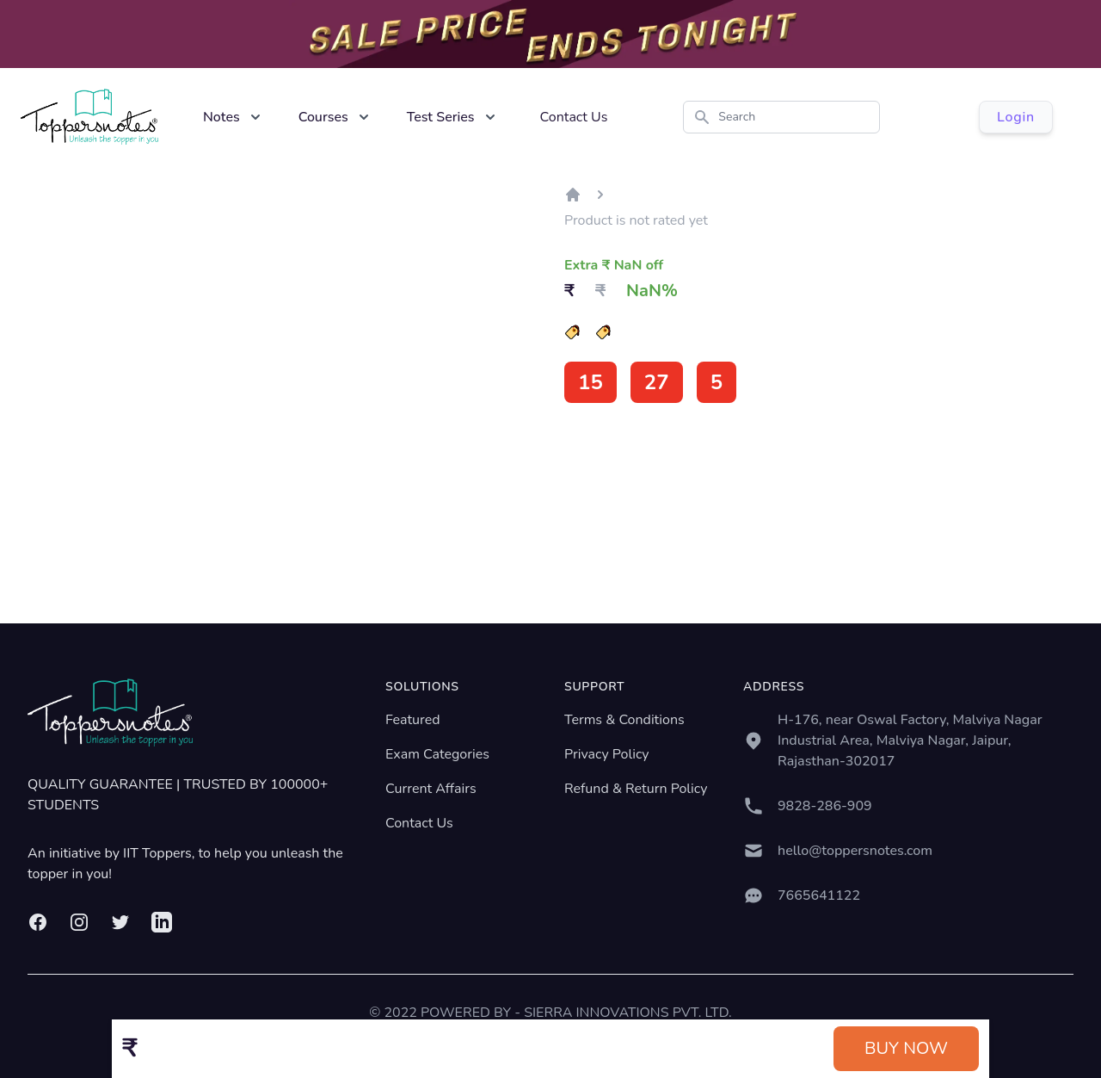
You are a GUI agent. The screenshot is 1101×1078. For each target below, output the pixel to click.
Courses (323, 117)
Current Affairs (431, 788)
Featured (412, 719)
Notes (221, 117)
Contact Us (574, 117)
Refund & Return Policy (635, 788)
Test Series (441, 117)
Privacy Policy (606, 754)
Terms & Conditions (624, 719)
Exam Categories (437, 754)
